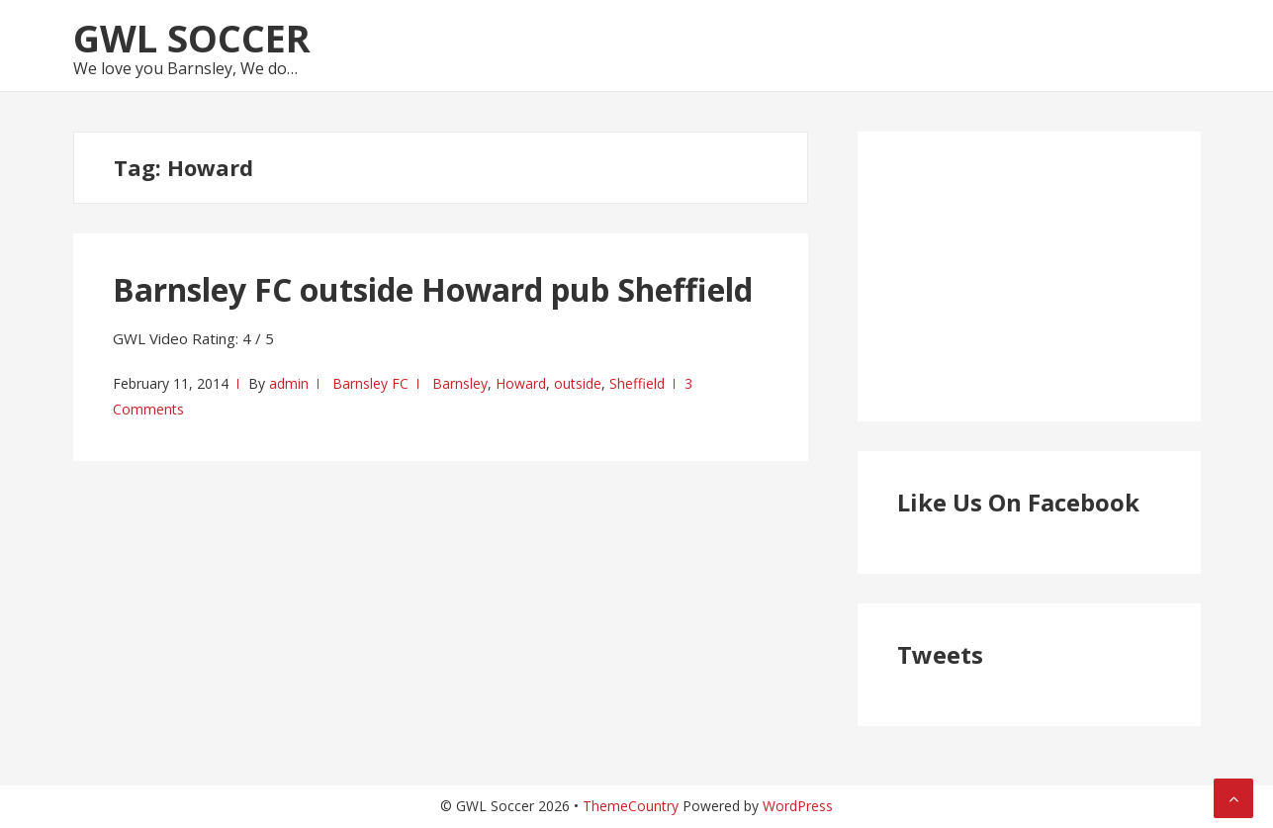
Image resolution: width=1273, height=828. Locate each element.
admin (289, 383)
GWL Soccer (192, 37)
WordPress (798, 805)
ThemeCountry (631, 805)
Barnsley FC (370, 383)
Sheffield (637, 383)
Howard (521, 383)
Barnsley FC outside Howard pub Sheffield (433, 289)
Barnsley (460, 383)
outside (577, 383)
